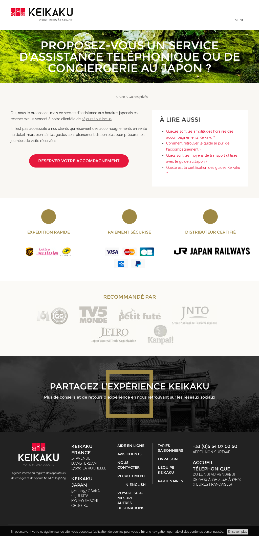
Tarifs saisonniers (170, 448)
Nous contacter (128, 465)
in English (135, 484)
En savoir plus (237, 531)
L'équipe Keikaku (166, 470)
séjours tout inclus (97, 119)
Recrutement (131, 476)
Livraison (168, 459)
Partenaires (170, 481)
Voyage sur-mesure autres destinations (130, 500)
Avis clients (129, 454)
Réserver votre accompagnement (79, 160)
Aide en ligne (130, 445)
